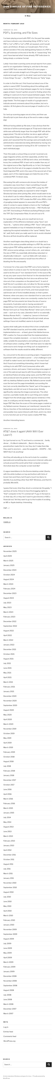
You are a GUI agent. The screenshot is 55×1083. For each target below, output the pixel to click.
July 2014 (7, 817)
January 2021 (8, 691)
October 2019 (9, 733)
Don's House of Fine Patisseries (27, 6)
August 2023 (8, 598)
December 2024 (9, 570)
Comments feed (9, 1036)
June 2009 (7, 948)
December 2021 (9, 649)
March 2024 (8, 584)
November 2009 (10, 929)
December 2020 (9, 696)
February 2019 (9, 752)
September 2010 (10, 887)
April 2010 (7, 911)
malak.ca (6, 522)
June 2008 (7, 999)
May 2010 (7, 906)
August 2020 (8, 710)
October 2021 (8, 654)
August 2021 (8, 659)
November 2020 (10, 701)
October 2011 (8, 859)
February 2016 (9, 803)
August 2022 (8, 631)
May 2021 (7, 673)
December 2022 (9, 621)
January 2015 (8, 813)
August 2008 (8, 990)
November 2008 (10, 981)
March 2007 (8, 1014)
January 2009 (9, 971)
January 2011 (8, 878)
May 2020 (7, 715)
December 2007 (9, 1009)
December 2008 (9, 976)
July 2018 (7, 766)
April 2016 (7, 794)
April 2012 (7, 850)
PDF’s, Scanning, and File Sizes (20, 32)
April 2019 (7, 743)
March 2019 (8, 747)
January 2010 (8, 925)
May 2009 (7, 953)
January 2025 (8, 565)
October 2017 (8, 785)
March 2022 (8, 640)
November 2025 (10, 551)
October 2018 (9, 757)
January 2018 (8, 775)
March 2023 (8, 612)
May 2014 (7, 822)
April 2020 (7, 719)
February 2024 (9, 589)
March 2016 (8, 799)
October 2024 (9, 575)
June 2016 (7, 789)
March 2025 (8, 561)
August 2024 (8, 579)
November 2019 (9, 729)
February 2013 (9, 841)
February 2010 (9, 920)
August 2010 (8, 892)
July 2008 (7, 995)
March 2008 (8, 1004)
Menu (27, 16)
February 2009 (9, 967)
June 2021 (7, 668)
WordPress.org (9, 1041)
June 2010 (7, 901)
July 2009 (7, 943)
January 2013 (8, 845)
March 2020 (8, 724)
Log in (5, 1027)
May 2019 (7, 738)
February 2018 (9, 771)
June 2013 (7, 831)
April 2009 (7, 958)
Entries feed (8, 1032)
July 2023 (7, 603)
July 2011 (7, 869)
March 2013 (8, 836)
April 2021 (7, 677)
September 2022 (10, 626)
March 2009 (8, 962)
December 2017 (9, 780)
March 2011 (8, 873)
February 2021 (9, 687)
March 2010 (8, 916)
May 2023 (7, 607)
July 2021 (7, 663)
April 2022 (7, 635)
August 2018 (8, 761)
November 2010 (9, 883)
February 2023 (9, 617)
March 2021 (8, 682)
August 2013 (8, 827)
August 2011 (8, 864)
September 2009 (10, 934)
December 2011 (9, 855)
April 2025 (7, 556)
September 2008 (10, 986)
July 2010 (7, 897)
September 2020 (10, 705)
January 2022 (8, 645)
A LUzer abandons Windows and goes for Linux (17, 1076)
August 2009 (8, 939)
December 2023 (9, 593)
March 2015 (8, 808)
